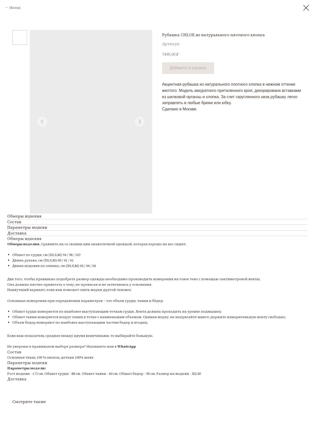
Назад (14, 7)
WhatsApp (126, 346)
